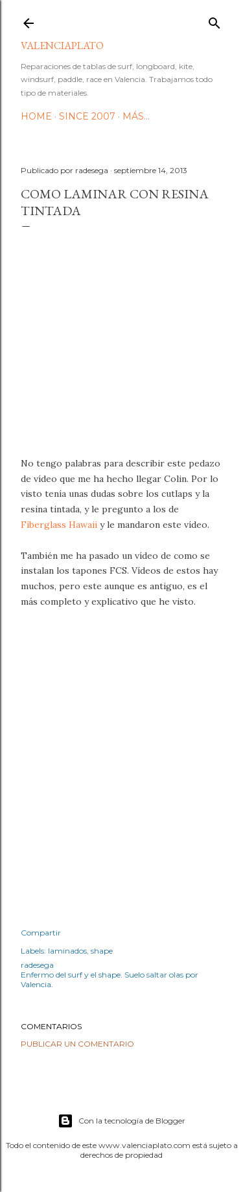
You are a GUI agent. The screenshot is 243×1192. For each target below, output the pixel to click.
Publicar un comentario (77, 1044)
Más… (136, 116)
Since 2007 (87, 116)
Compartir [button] (41, 932)
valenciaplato (62, 45)
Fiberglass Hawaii (59, 524)
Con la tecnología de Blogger (121, 1121)
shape (102, 951)
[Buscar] (214, 20)
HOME (36, 116)
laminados (67, 951)
